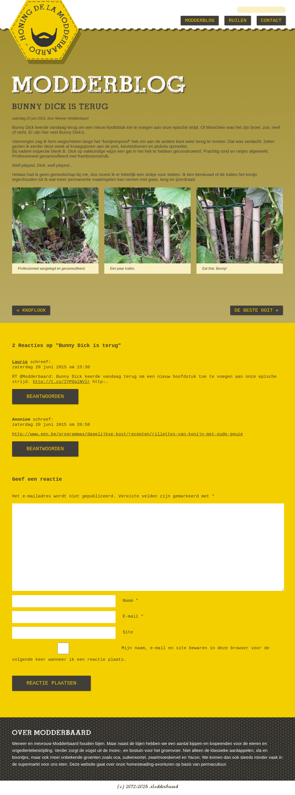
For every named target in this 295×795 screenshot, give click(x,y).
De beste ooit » (257, 310)
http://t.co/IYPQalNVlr (61, 382)
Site (128, 632)
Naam (130, 600)
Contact (271, 20)
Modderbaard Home (41, 20)
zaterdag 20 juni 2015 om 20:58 (51, 424)
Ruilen (237, 20)
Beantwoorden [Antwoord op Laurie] (45, 396)
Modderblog (199, 20)
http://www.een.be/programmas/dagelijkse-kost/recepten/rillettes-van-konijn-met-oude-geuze (127, 434)
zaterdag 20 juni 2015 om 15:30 (51, 367)
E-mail (133, 616)
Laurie (20, 362)
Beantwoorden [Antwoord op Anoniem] (45, 449)
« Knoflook (31, 310)
